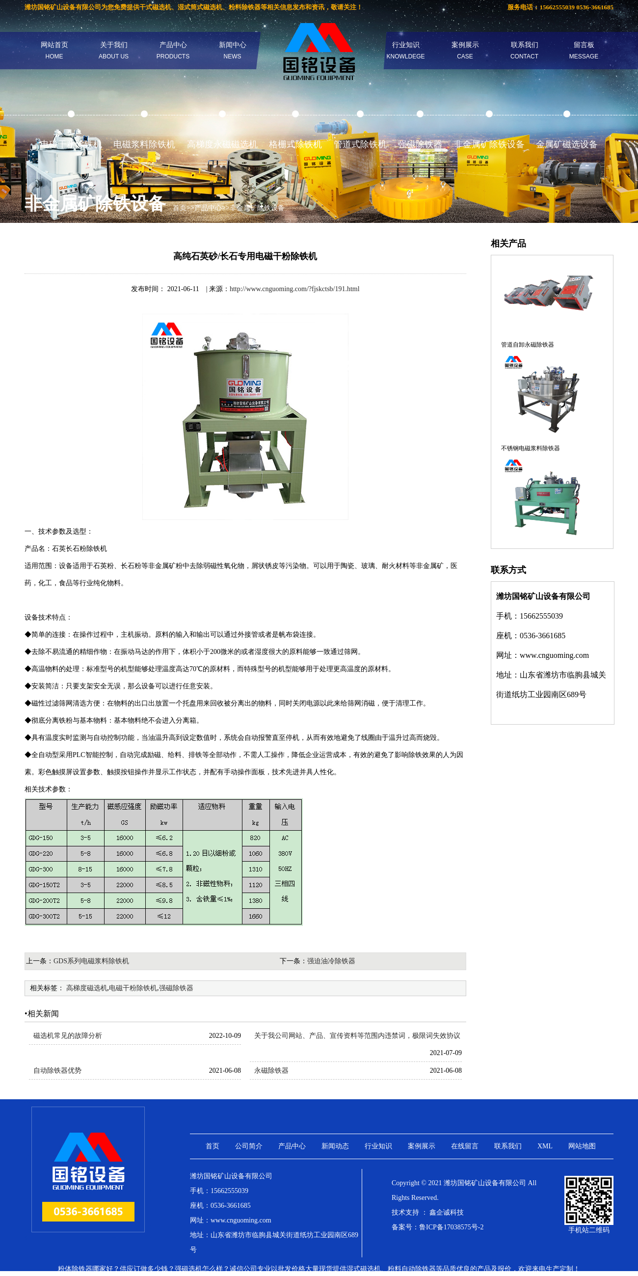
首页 (179, 208)
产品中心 (173, 50)
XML (545, 1146)
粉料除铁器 (245, 7)
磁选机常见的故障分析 (67, 1035)
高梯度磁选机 (86, 988)
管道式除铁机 (360, 144)
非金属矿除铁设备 (489, 144)
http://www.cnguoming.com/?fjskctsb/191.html (295, 289)
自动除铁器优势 (57, 1070)
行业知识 (405, 50)
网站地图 (582, 1146)
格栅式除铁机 (295, 144)
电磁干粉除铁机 (71, 144)
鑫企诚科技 (446, 1212)
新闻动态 (335, 1146)
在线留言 (464, 1146)
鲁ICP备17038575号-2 (451, 1227)
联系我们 (524, 50)
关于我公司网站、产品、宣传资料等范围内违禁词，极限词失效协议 (357, 1035)
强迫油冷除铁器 (331, 961)
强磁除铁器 (420, 144)
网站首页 (54, 50)
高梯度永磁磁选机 (222, 144)
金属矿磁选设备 (567, 144)
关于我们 (114, 50)
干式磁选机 (155, 7)
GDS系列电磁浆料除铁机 (91, 961)
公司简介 (249, 1146)
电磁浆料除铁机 (144, 144)
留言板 (583, 50)
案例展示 (465, 50)
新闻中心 (232, 50)
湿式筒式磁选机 (200, 7)
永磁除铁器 (271, 1070)
